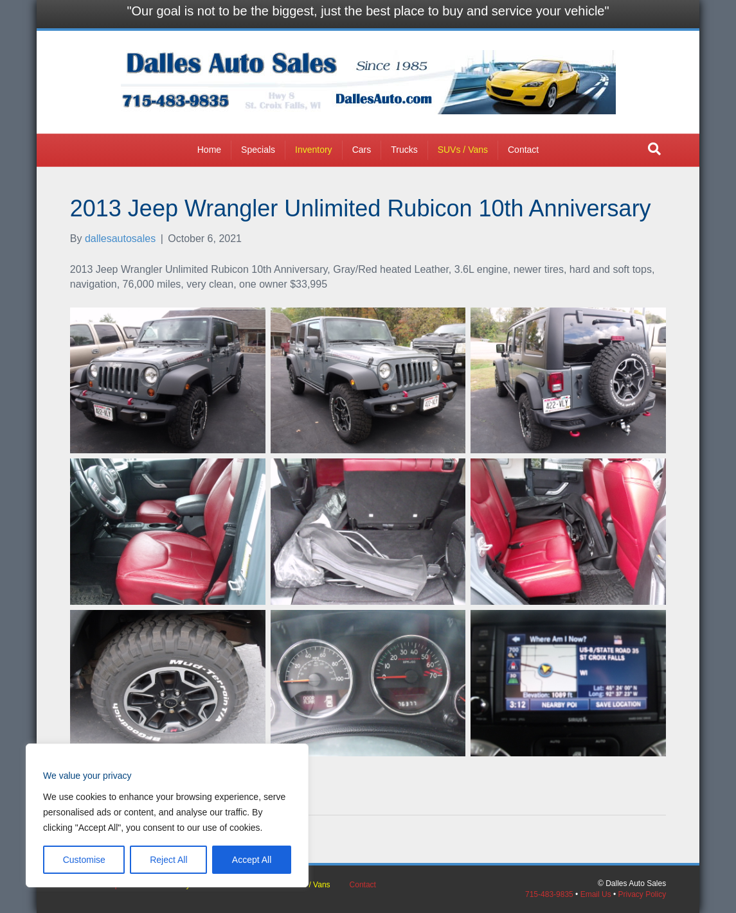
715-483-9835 (549, 894)
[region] (167, 815)
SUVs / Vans (463, 149)
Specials (258, 149)
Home (209, 149)
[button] (654, 149)
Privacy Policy (642, 894)
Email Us (595, 894)
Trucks (404, 149)
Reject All (168, 860)
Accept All (251, 860)
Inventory (313, 149)
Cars (362, 149)
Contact (523, 149)
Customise (84, 860)
